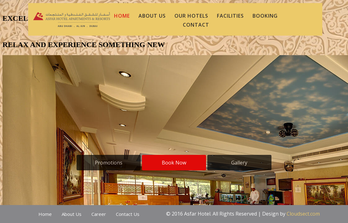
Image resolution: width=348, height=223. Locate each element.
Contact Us (127, 214)
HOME (122, 15)
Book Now (174, 162)
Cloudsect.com (303, 213)
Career (98, 214)
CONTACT (196, 24)
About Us (71, 214)
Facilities (230, 15)
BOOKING (265, 15)
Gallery (239, 162)
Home (45, 214)
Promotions (108, 162)
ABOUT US (152, 15)
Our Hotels (191, 15)
